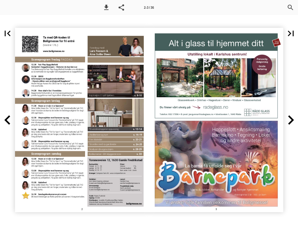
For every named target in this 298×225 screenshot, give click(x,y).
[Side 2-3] (149, 7)
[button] (106, 7)
